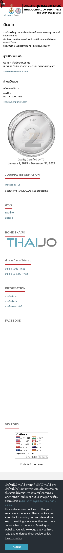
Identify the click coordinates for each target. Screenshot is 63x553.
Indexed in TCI (12, 185)
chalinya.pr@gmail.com (15, 101)
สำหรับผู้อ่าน (10, 296)
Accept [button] (17, 547)
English (9, 218)
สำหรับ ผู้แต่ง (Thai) (15, 269)
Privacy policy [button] (13, 538)
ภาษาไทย (9, 212)
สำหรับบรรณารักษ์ (13, 306)
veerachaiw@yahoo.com (15, 71)
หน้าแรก (7, 15)
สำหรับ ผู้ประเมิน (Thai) (16, 274)
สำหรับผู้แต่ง (11, 301)
